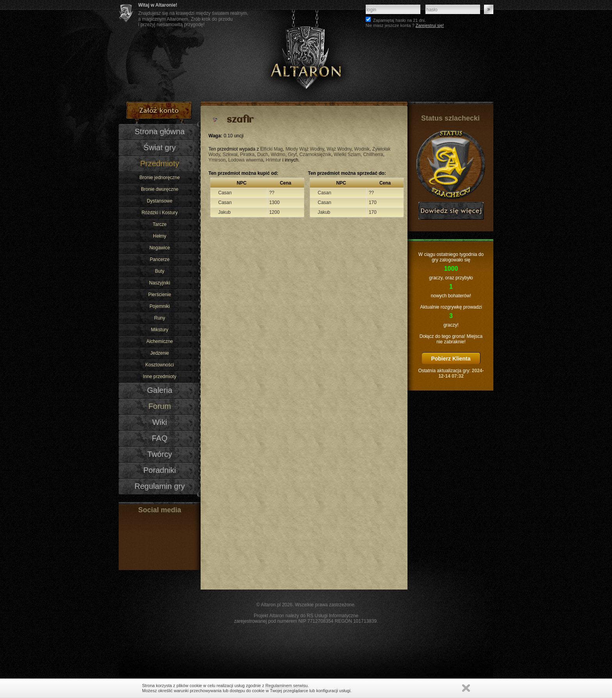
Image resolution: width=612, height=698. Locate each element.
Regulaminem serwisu (286, 685)
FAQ (159, 438)
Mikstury (160, 329)
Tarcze (159, 224)
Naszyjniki (159, 283)
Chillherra (373, 154)
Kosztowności (159, 365)
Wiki (159, 422)
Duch (262, 154)
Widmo (278, 154)
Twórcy (159, 454)
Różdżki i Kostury (160, 212)
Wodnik (362, 149)
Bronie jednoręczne (159, 177)
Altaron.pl (271, 604)
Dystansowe (159, 201)
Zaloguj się (488, 9)
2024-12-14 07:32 (461, 373)
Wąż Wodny (339, 149)
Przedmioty (159, 163)
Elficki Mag (271, 149)
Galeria (160, 390)
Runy (159, 318)
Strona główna (160, 131)
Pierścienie (159, 294)
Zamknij (466, 688)
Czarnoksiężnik (315, 154)
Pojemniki (159, 306)
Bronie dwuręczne (159, 189)
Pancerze (160, 259)
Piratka (247, 154)
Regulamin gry (159, 486)
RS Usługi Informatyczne (332, 615)
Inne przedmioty (159, 376)
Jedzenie (159, 353)
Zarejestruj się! (430, 25)
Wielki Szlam (347, 154)
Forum (159, 406)
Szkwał (229, 154)
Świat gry (160, 147)
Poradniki (159, 470)
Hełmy (159, 236)
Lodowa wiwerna (245, 160)
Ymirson (217, 160)
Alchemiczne (159, 341)
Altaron (306, 51)
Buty (159, 271)
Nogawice (159, 247)
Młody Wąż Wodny (304, 149)
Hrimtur (273, 160)
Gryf (292, 154)
